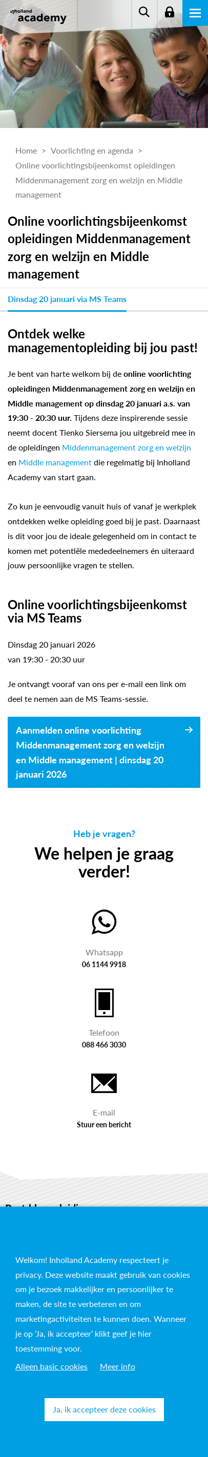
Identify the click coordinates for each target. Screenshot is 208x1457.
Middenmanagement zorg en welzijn (126, 447)
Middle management (55, 462)
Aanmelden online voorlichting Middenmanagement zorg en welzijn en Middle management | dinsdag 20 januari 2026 (90, 752)
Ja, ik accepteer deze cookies (104, 1409)
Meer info (117, 1366)
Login (169, 13)
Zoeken (144, 13)
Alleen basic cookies (51, 1366)
